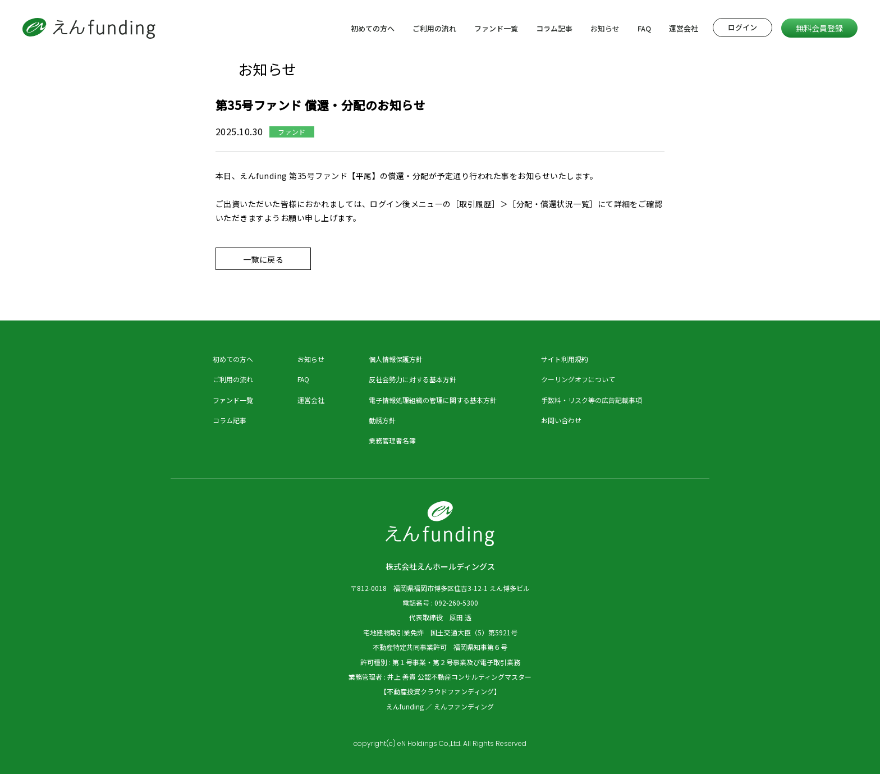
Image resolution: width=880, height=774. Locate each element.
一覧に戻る (263, 259)
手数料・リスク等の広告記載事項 (591, 400)
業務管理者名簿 (392, 440)
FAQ (644, 28)
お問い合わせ (561, 420)
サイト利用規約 (564, 359)
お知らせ (605, 28)
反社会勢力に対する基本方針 (412, 379)
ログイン (742, 27)
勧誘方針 (382, 420)
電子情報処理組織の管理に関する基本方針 (433, 400)
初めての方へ (373, 28)
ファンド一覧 (496, 28)
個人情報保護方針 (396, 359)
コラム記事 (554, 28)
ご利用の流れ (434, 28)
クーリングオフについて (578, 379)
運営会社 (683, 28)
